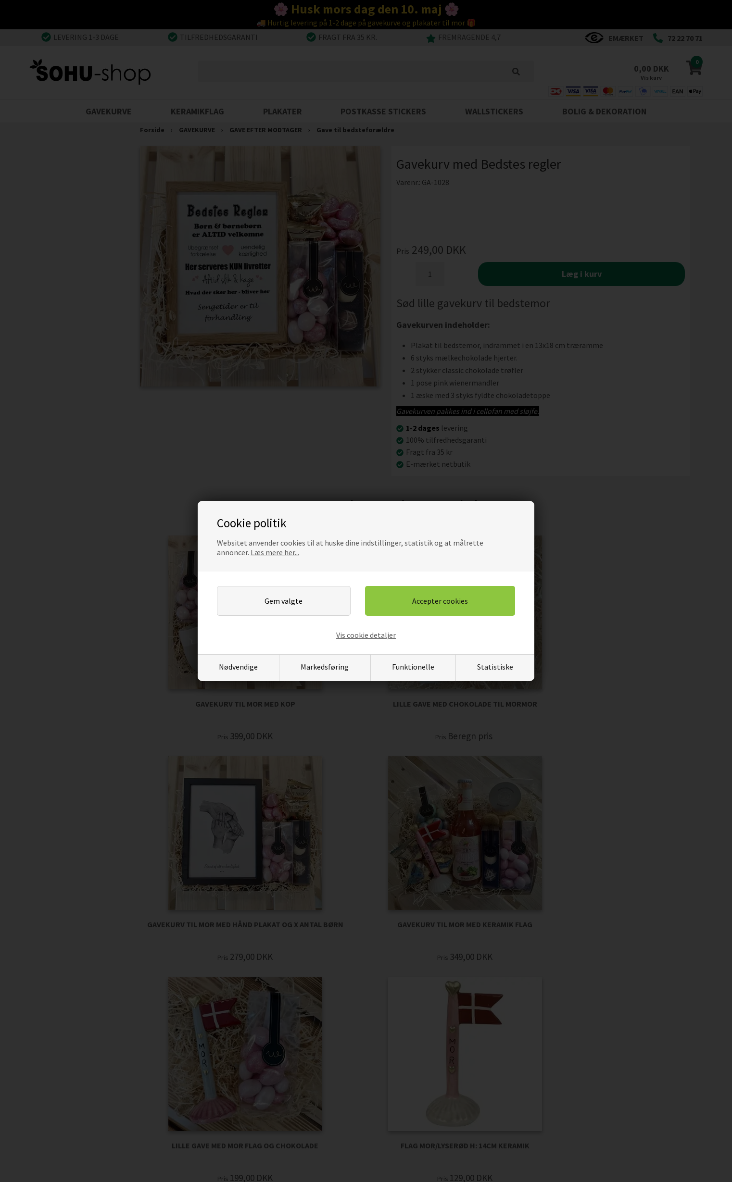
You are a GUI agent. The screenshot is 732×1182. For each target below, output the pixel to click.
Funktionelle (413, 667)
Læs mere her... (275, 552)
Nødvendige (238, 667)
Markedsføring (325, 667)
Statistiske (495, 667)
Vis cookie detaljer (366, 635)
